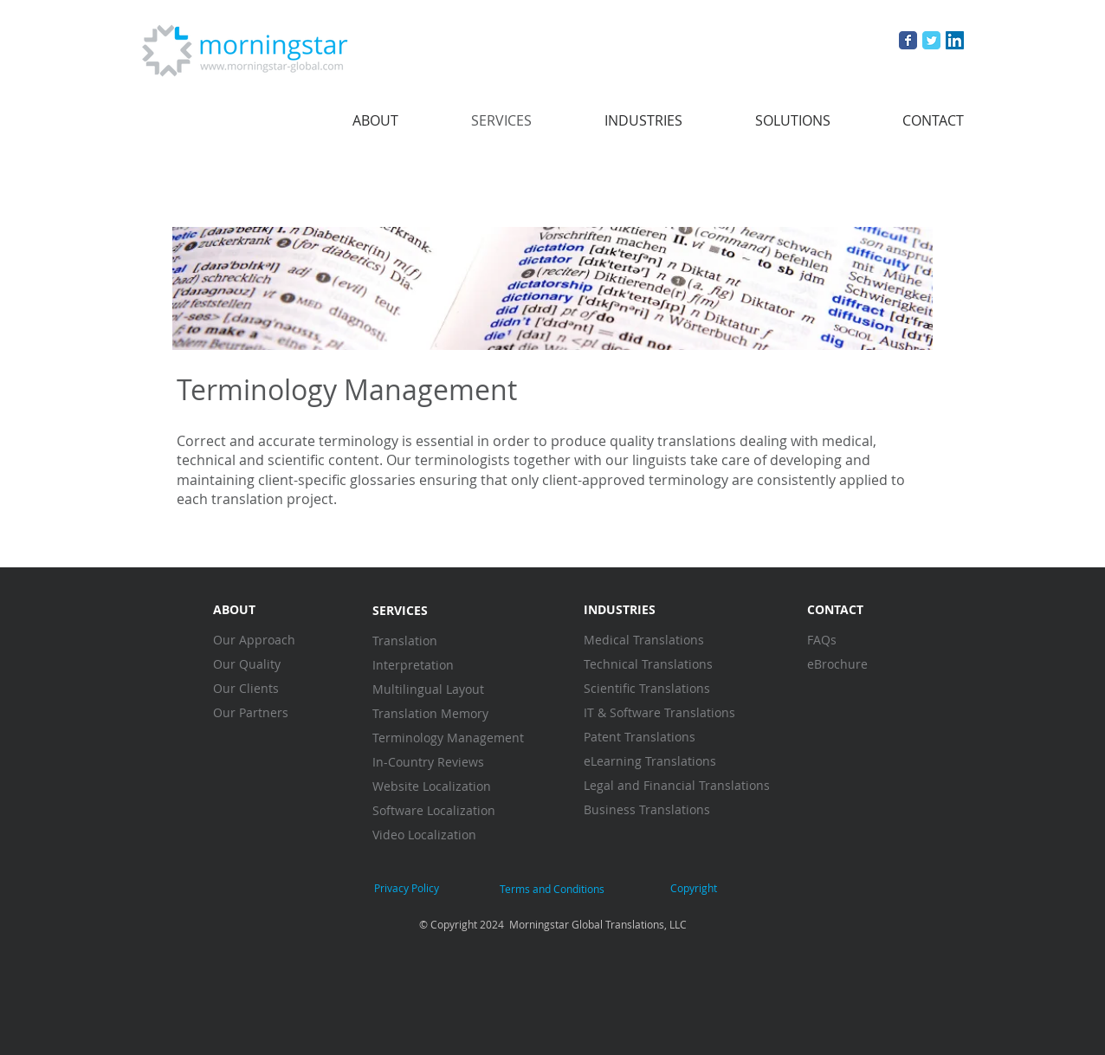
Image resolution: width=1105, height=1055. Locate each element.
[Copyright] (693, 889)
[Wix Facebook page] (908, 40)
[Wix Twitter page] (931, 40)
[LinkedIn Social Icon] (955, 40)
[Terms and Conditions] (551, 889)
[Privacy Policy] (406, 889)
